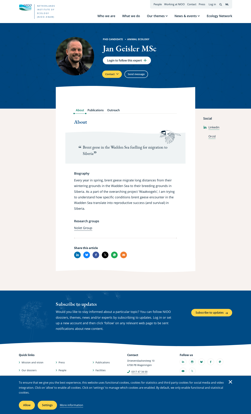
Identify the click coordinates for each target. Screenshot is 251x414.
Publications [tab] (96, 113)
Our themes (156, 16)
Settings (47, 405)
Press (202, 4)
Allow (27, 405)
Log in (212, 4)
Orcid (209, 139)
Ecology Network (219, 16)
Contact (191, 4)
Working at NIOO (174, 4)
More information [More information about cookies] (71, 405)
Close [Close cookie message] (230, 382)
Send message (141, 76)
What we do (131, 16)
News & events (185, 16)
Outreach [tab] (113, 113)
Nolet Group (83, 230)
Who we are (106, 16)
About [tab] (80, 113)
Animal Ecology (138, 39)
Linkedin (211, 130)
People (158, 4)
